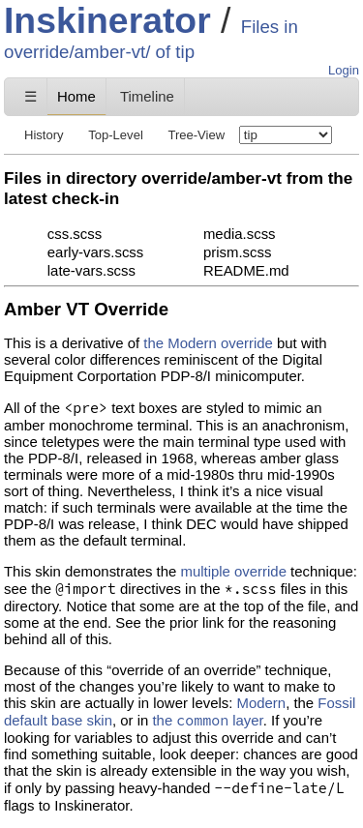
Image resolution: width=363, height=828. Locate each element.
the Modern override (208, 343)
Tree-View (196, 135)
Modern (262, 703)
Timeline (147, 96)
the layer (207, 720)
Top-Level (115, 135)
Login (343, 70)
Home (76, 96)
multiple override (233, 571)
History (44, 135)
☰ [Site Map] (30, 96)
